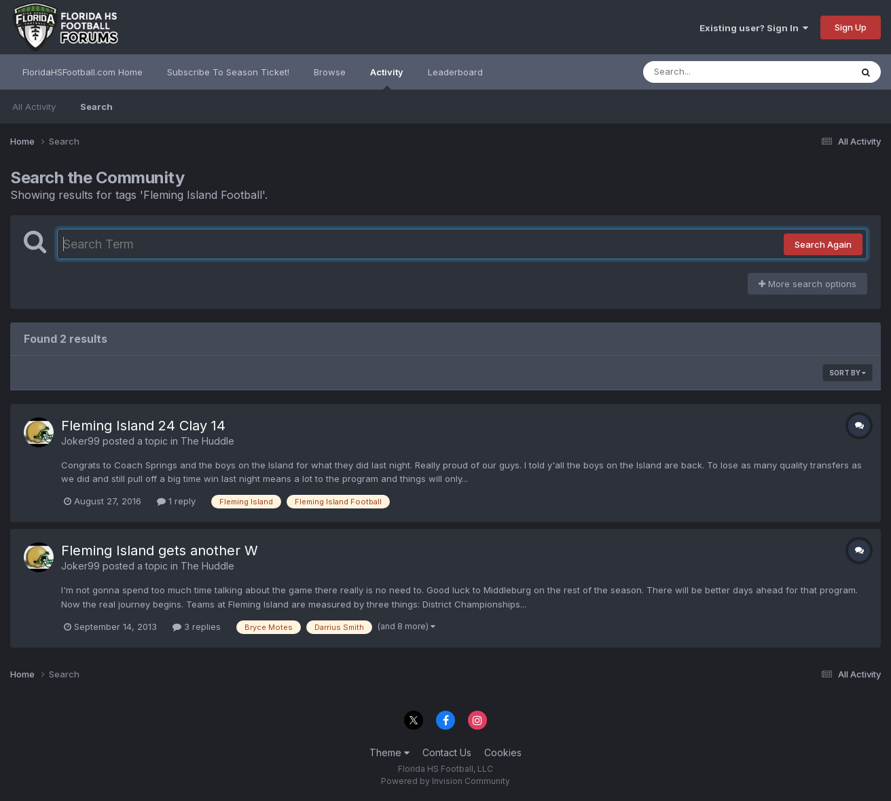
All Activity (34, 106)
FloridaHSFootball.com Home (82, 72)
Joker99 (80, 441)
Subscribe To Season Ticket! (228, 72)
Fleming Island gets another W (159, 550)
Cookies (503, 752)
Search (96, 106)
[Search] (710, 72)
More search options (807, 283)
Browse (330, 72)
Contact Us (446, 752)
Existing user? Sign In (753, 27)
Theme (389, 752)
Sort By (847, 373)
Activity (386, 78)
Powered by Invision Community (445, 781)
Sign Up (851, 27)
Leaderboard (455, 72)
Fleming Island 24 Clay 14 (143, 425)
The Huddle (207, 441)
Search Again (823, 244)
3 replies (196, 626)
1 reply (176, 501)
